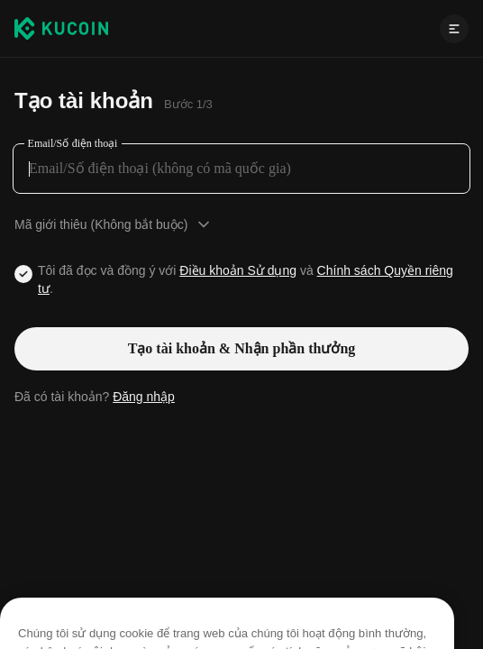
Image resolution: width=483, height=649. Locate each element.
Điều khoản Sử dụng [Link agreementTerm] (237, 270)
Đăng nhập (144, 396)
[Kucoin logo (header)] (61, 28)
